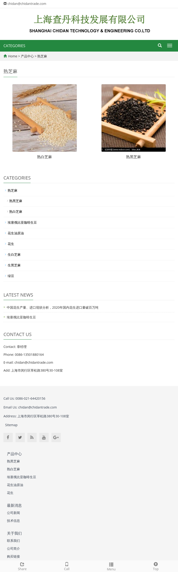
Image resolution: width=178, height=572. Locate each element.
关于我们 (14, 533)
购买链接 (13, 556)
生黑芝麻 (14, 265)
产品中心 (28, 56)
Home (12, 56)
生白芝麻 (14, 254)
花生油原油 (16, 233)
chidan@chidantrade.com (27, 3)
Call (66, 566)
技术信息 (13, 520)
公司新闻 (13, 512)
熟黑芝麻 (133, 156)
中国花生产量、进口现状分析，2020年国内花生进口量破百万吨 (53, 307)
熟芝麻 (42, 56)
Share (22, 566)
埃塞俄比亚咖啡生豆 (22, 222)
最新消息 (14, 505)
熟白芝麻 (44, 156)
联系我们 (13, 540)
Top (156, 566)
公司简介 (13, 548)
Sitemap (11, 425)
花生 (11, 244)
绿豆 (11, 276)
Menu (111, 566)
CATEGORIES (14, 45)
